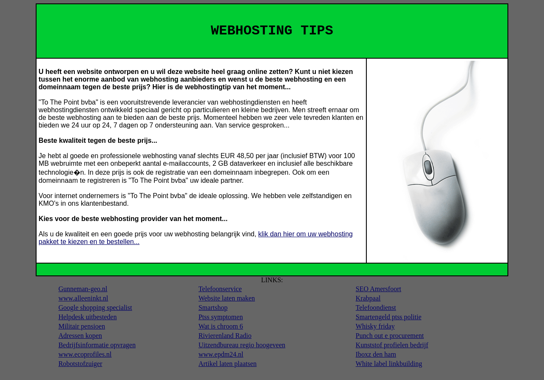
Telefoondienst (376, 307)
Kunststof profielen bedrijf (392, 345)
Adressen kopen (80, 335)
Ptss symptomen (220, 316)
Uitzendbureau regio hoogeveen (241, 345)
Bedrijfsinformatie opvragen (97, 345)
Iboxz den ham (376, 354)
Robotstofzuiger (80, 363)
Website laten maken (226, 298)
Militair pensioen (81, 326)
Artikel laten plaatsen (227, 363)
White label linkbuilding (389, 363)
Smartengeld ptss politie (389, 316)
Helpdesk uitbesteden (87, 316)
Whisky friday (375, 326)
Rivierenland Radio (225, 335)
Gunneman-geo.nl (82, 288)
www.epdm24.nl (221, 354)
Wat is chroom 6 (220, 326)
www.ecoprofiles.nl (84, 354)
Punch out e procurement (390, 335)
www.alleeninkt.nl (83, 298)
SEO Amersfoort (378, 288)
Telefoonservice (220, 288)
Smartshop (212, 307)
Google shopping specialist (95, 307)
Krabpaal (368, 298)
